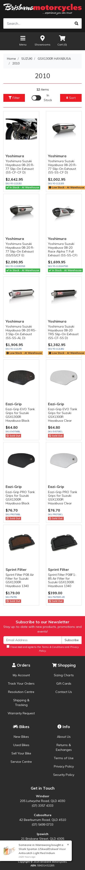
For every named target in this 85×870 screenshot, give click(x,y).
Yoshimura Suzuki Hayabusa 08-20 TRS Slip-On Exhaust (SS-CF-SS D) (63, 332)
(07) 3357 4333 (42, 806)
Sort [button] (71, 98)
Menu (22, 40)
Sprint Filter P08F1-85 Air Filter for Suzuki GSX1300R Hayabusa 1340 (62, 580)
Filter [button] (14, 98)
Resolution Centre (21, 692)
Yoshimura (15, 156)
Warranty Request (21, 713)
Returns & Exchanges (64, 747)
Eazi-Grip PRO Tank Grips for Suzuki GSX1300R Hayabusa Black (20, 497)
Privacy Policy (64, 766)
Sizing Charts (64, 675)
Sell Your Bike (21, 753)
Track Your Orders (21, 683)
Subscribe (72, 640)
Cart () (62, 40)
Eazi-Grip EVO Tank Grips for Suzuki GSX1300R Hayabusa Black (20, 414)
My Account (21, 675)
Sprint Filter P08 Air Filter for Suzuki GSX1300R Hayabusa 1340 (20, 580)
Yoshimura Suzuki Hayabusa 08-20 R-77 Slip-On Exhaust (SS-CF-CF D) (20, 166)
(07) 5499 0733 (42, 824)
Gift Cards (63, 683)
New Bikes (21, 737)
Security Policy (63, 775)
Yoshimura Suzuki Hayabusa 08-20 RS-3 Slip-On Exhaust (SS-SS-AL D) (21, 332)
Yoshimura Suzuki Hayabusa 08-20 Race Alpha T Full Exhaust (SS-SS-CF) (62, 249)
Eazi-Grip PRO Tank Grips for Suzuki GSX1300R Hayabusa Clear (62, 497)
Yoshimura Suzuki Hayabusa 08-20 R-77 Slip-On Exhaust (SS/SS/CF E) (20, 249)
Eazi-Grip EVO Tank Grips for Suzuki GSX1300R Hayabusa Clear (62, 414)
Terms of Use (64, 758)
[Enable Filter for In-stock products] (42, 97)
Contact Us (63, 692)
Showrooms (42, 40)
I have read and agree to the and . (43, 648)
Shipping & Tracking (21, 702)
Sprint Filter (16, 569)
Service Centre (21, 762)
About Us (64, 737)
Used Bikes (21, 745)
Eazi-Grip (14, 404)
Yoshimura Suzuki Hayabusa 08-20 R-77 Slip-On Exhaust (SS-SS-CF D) (62, 166)
